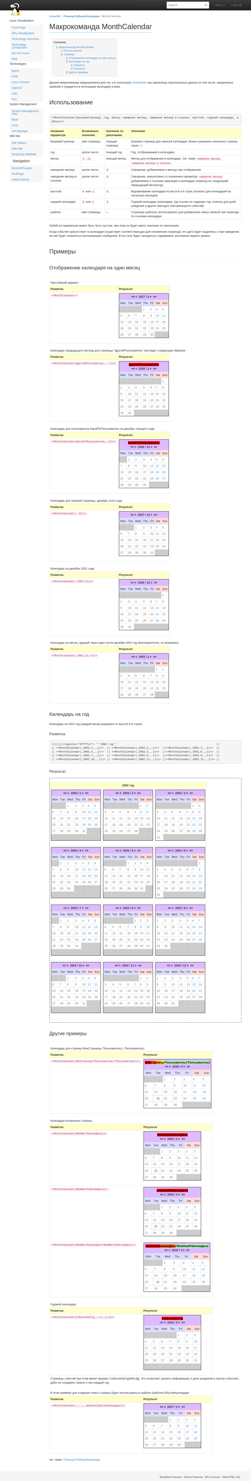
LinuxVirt (55, 16)
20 (129, 326)
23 (151, 326)
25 (164, 326)
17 (157, 320)
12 (122, 320)
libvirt (15, 119)
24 (157, 326)
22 (144, 326)
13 (129, 320)
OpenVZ (17, 87)
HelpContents (20, 179)
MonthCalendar (111, 16)
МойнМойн (140, 82)
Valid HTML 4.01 (231, 1475)
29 (144, 332)
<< (133, 294)
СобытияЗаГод (172, 1316)
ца (162, 1060)
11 (164, 313)
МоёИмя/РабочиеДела (172, 1188)
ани (158, 1060)
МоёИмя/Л (153, 1244)
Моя (148, 1060)
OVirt (15, 125)
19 (122, 326)
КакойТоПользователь (144, 440)
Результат (79, 68)
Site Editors (19, 142)
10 (157, 313)
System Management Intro (25, 112)
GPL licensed (212, 1475)
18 (164, 320)
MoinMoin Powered (171, 1475)
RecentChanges (22, 168)
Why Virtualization (23, 33)
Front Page (19, 27)
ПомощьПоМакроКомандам (82, 16)
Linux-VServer (21, 82)
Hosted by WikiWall (24, 154)
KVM (15, 76)
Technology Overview (25, 39)
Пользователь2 (199, 1060)
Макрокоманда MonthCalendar (76, 47)
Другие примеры (78, 72)
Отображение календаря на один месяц (92, 58)
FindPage (18, 173)
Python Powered (193, 1475)
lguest (15, 70)
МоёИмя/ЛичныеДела (172, 1132)
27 (129, 332)
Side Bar (17, 148)
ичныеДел (167, 1244)
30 (151, 332)
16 (151, 320)
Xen (14, 99)
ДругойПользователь (144, 362)
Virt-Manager (20, 131)
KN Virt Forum (21, 53)
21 (136, 326)
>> (154, 294)
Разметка (79, 65)
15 (144, 320)
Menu (220, 5)
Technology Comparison (19, 46)
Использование (73, 50)
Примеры (69, 54)
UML (15, 93)
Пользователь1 (176, 1060)
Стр (153, 1060)
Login (234, 5)
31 (129, 410)
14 (136, 320)
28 (136, 332)
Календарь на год (79, 61)
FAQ (14, 59)
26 (122, 332)
